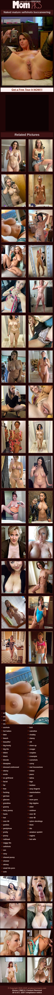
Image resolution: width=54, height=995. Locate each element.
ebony (5, 771)
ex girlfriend (8, 778)
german (6, 796)
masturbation (34, 792)
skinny (6, 865)
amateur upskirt (35, 832)
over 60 (6, 821)
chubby (32, 735)
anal (5, 717)
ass (4, 724)
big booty (7, 746)
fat (4, 785)
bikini (5, 753)
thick (31, 825)
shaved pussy (9, 857)
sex (4, 850)
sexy (5, 854)
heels (5, 814)
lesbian (32, 785)
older (31, 807)
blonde (6, 760)
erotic (5, 774)
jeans (31, 774)
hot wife (32, 839)
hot (4, 818)
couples (32, 753)
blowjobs (7, 764)
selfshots (7, 847)
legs (31, 782)
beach (5, 738)
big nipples (33, 803)
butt (31, 727)
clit (30, 742)
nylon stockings (35, 821)
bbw (5, 735)
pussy (5, 836)
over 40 (32, 818)
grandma (7, 803)
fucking (6, 792)
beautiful (6, 742)
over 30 (32, 814)
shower (6, 861)
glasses (6, 800)
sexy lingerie (34, 789)
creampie (33, 756)
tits (30, 828)
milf (30, 796)
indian (31, 771)
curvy (31, 764)
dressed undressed (11, 767)
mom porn (33, 800)
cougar (32, 749)
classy (32, 738)
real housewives (36, 767)
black (5, 756)
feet (4, 789)
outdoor (32, 810)
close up (32, 746)
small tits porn (9, 868)
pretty (5, 832)
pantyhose (7, 828)
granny (6, 807)
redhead (6, 839)
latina (31, 778)
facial (5, 782)
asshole (6, 727)
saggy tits (7, 843)
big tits (6, 749)
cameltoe (33, 731)
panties (6, 825)
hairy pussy (8, 810)
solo (5, 872)
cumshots (33, 760)
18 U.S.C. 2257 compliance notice (27, 992)
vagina (32, 836)
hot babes (7, 731)
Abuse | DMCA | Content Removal (27, 990)
